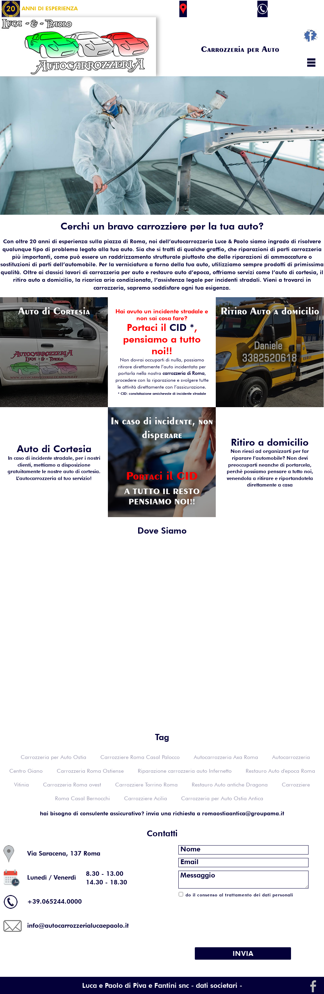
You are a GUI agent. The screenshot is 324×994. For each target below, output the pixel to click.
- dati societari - (216, 985)
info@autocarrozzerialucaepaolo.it (78, 925)
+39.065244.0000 (288, 8)
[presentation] (243, 918)
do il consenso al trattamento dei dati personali (239, 894)
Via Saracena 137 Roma (216, 8)
